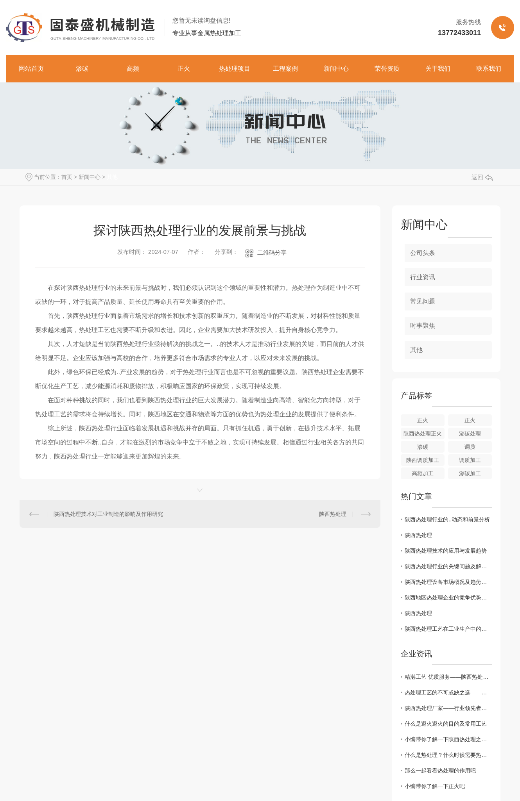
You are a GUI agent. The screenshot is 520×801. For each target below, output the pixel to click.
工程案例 (285, 68)
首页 (66, 177)
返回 (482, 177)
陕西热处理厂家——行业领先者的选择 (448, 708)
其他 (112, 177)
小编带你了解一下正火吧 (435, 786)
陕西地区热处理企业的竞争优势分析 (448, 597)
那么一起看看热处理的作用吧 (440, 770)
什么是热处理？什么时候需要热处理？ (448, 755)
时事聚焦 (422, 325)
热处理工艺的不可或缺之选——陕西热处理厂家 (448, 692)
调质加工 (470, 460)
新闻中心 (336, 68)
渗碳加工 (470, 473)
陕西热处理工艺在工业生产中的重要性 (448, 629)
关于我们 (437, 68)
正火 (184, 68)
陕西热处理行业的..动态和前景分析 (447, 519)
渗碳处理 (470, 433)
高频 (133, 68)
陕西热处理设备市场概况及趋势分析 (448, 582)
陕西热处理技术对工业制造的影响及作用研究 (108, 514)
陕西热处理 (332, 514)
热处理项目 (234, 68)
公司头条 (422, 253)
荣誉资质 (387, 68)
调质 (469, 447)
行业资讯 (422, 277)
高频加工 (423, 473)
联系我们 (488, 68)
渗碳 (82, 68)
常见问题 (422, 301)
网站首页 (31, 68)
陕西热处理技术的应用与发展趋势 (446, 551)
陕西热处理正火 (422, 433)
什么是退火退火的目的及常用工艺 (446, 724)
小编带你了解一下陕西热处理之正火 (448, 739)
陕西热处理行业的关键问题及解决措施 (448, 566)
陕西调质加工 (422, 460)
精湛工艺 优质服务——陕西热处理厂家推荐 (448, 677)
